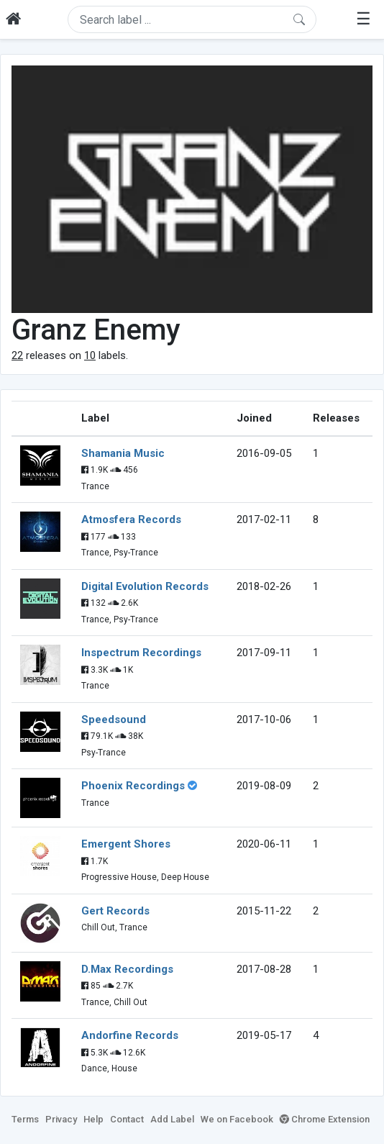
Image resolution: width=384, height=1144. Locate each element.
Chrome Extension (325, 1119)
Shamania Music (123, 453)
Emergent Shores (125, 843)
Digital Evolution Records (145, 586)
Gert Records (115, 910)
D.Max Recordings (127, 969)
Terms (25, 1119)
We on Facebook (237, 1119)
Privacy (61, 1119)
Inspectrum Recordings (141, 652)
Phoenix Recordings (133, 785)
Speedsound (113, 719)
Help (93, 1119)
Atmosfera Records (131, 519)
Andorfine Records (129, 1035)
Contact (127, 1119)
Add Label (172, 1119)
